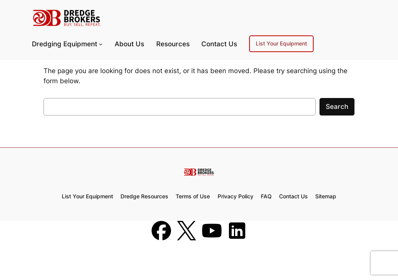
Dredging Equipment (64, 44)
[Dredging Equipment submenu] (101, 44)
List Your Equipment (281, 43)
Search (337, 106)
